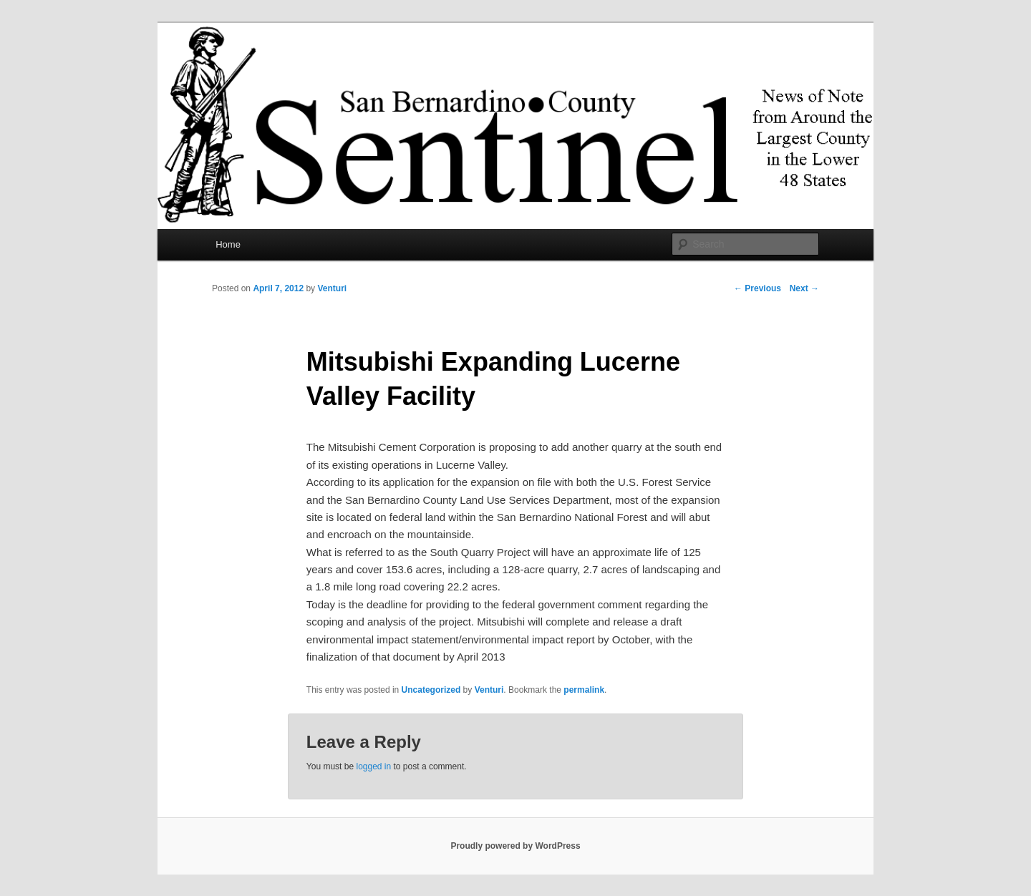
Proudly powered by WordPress (515, 846)
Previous (757, 288)
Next (804, 288)
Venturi (332, 288)
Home (228, 244)
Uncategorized (431, 690)
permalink (583, 690)
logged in (373, 766)
